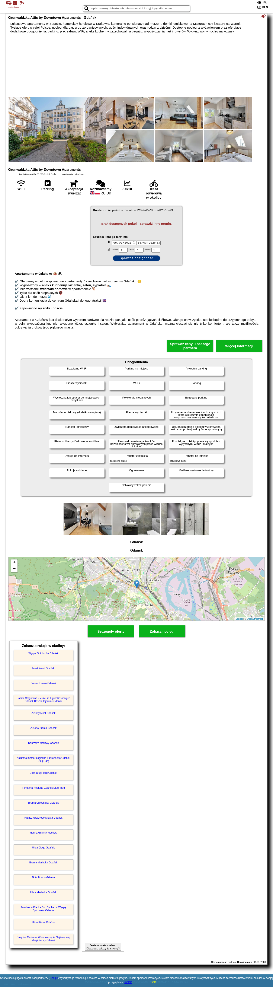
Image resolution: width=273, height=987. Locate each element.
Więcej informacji (239, 346)
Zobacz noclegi (162, 631)
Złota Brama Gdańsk (43, 877)
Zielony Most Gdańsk (43, 713)
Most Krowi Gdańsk (43, 668)
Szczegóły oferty (110, 631)
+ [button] (14, 562)
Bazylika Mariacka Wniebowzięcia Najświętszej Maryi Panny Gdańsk (43, 939)
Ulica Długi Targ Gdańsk (43, 772)
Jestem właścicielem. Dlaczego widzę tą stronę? (103, 947)
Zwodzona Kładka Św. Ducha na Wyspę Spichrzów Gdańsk (43, 909)
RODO (128, 982)
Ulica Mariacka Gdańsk (43, 892)
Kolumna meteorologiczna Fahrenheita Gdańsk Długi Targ (43, 759)
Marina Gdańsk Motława (43, 832)
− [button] (14, 569)
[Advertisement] (136, 65)
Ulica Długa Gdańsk (43, 847)
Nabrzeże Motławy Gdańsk (43, 743)
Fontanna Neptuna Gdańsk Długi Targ (43, 787)
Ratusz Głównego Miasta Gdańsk (43, 817)
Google (54, 978)
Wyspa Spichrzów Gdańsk (43, 653)
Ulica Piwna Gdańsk (43, 922)
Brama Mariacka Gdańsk (43, 862)
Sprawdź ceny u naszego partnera (190, 346)
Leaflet (239, 619)
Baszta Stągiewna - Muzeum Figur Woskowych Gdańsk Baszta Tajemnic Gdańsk (43, 700)
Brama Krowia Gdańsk (43, 683)
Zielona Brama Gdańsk (43, 728)
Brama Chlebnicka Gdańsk (43, 802)
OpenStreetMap (255, 619)
